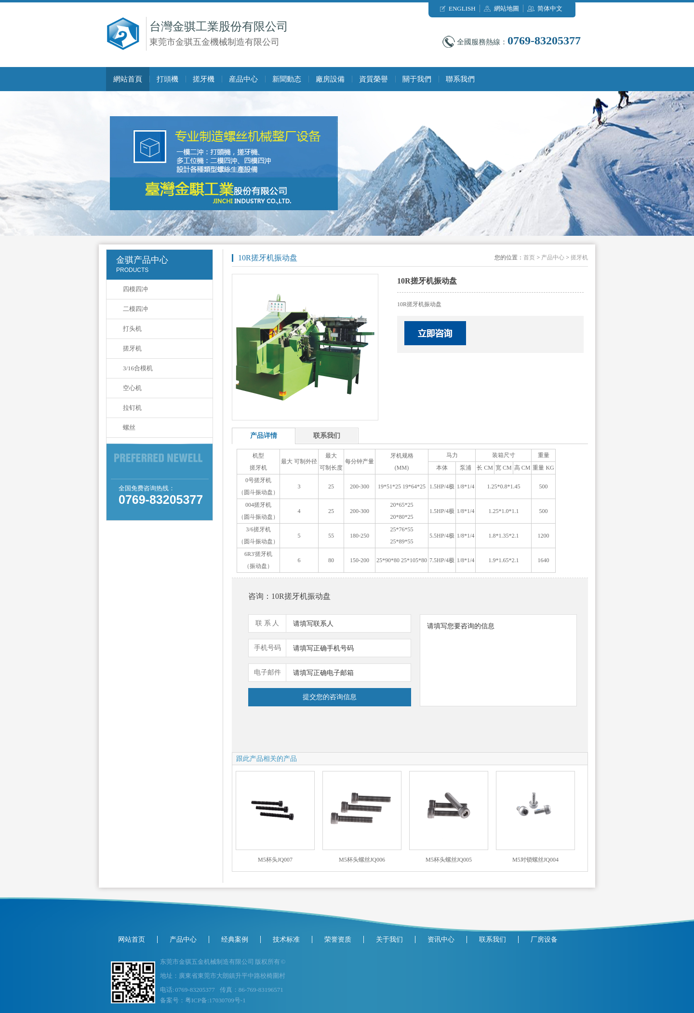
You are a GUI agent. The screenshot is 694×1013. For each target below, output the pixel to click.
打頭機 (167, 79)
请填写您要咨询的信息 (498, 660)
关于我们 (389, 939)
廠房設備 (330, 79)
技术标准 (286, 939)
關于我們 (416, 79)
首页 (529, 257)
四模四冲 (135, 289)
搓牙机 (132, 348)
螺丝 (129, 427)
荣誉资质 (337, 939)
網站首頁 (127, 79)
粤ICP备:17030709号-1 (215, 1000)
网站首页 (131, 939)
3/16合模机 (138, 368)
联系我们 (492, 939)
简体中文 (549, 8)
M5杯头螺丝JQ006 (362, 859)
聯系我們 (460, 79)
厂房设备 (544, 939)
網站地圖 (506, 8)
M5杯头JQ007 (275, 859)
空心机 (132, 388)
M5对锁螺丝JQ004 (535, 859)
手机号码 (267, 647)
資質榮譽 (373, 79)
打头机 (132, 328)
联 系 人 (267, 623)
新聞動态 (286, 79)
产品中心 (552, 257)
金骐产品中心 (142, 260)
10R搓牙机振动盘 (267, 258)
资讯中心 (440, 939)
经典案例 (234, 939)
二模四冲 (135, 308)
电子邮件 (267, 672)
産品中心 (243, 79)
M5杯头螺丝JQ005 (449, 859)
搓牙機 (203, 79)
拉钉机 (132, 407)
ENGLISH (462, 8)
